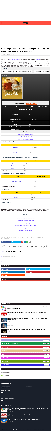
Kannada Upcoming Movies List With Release (26, 218)
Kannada (26, 237)
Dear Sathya (37, 59)
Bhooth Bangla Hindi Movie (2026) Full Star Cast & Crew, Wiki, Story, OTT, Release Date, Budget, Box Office (27, 319)
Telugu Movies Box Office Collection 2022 (25, 220)
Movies (26, 350)
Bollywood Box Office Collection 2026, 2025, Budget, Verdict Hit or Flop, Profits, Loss (26, 312)
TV (26, 354)
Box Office (6, 237)
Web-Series (26, 365)
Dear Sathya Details (7, 71)
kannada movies (32, 237)
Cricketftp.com (29, 386)
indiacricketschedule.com (6, 386)
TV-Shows (26, 357)
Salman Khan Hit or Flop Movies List (25, 139)
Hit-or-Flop (22, 237)
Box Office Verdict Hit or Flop (14, 237)
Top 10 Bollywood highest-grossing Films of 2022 (25, 223)
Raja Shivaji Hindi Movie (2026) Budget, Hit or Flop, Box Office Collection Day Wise (26, 329)
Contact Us (44, 426)
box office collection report (15, 59)
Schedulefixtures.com (5, 387)
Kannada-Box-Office (39, 237)
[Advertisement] (25, 10)
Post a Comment (4, 262)
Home (2, 45)
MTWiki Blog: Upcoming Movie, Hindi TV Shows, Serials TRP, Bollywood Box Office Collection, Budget (26, 429)
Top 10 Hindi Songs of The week (25, 230)
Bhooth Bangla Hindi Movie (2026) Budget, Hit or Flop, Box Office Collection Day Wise (26, 323)
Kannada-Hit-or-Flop (8, 45)
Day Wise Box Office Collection (41, 71)
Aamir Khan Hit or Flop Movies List (25, 136)
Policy (48, 426)
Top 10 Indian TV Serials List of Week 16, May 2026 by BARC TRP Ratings (23, 419)
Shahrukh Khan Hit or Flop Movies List (25, 134)
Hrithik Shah (4, 54)
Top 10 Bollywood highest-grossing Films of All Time (25, 225)
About (40, 426)
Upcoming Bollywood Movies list (25, 232)
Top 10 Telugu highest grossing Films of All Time (25, 228)
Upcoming (26, 361)
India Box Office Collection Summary (23, 71)
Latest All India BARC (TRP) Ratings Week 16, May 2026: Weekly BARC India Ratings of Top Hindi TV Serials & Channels (27, 307)
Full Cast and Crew (19, 103)
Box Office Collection (31, 103)
